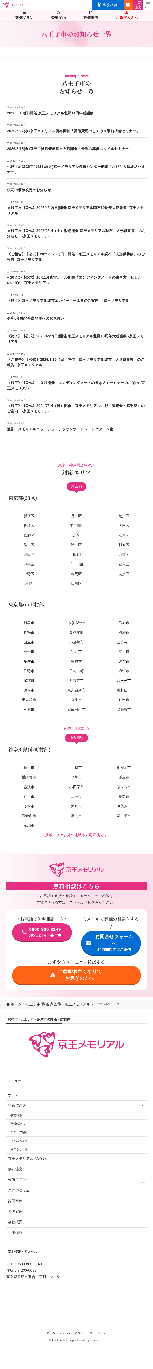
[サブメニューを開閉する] (142, 1105)
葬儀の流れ (17, 1123)
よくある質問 (18, 1140)
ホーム (13, 1095)
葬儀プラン (76, 1180)
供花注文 (15, 1169)
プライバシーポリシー (72, 1332)
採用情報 (15, 1233)
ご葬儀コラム (19, 1190)
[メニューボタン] (148, 5)
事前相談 (16, 1115)
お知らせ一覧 (18, 1149)
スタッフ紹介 (18, 1132)
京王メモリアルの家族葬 (28, 1159)
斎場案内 (15, 1211)
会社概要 (15, 1222)
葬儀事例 (15, 1201)
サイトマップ (98, 1332)
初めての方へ (76, 1105)
